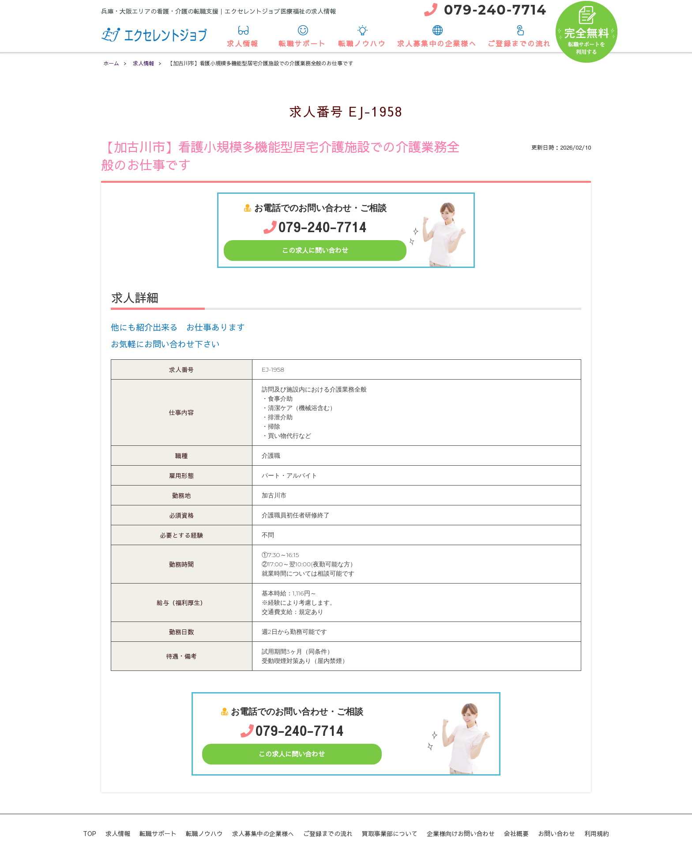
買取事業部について (389, 833)
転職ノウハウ (362, 36)
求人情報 (243, 36)
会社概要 (516, 833)
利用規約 (596, 833)
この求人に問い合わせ (315, 250)
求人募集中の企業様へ (437, 36)
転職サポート (302, 36)
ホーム (111, 63)
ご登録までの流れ (519, 36)
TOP (89, 833)
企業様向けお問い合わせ (461, 833)
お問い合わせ (556, 833)
